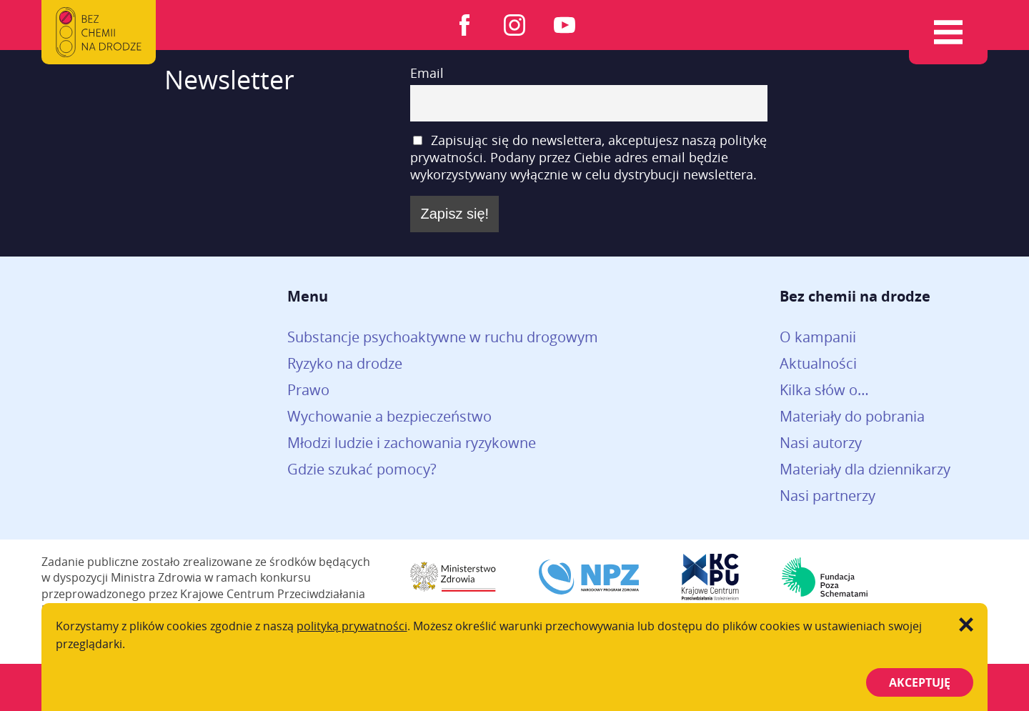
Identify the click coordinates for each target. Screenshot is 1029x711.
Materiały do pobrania (852, 416)
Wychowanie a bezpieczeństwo (389, 416)
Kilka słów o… (824, 389)
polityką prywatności (352, 626)
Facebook (464, 25)
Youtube (564, 25)
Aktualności (818, 363)
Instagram (514, 25)
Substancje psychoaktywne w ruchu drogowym (442, 337)
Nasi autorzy (821, 442)
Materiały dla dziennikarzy (865, 469)
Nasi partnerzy (827, 495)
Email (427, 72)
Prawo (308, 389)
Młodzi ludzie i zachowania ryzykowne (411, 442)
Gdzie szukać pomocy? (362, 469)
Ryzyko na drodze (344, 363)
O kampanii (818, 337)
